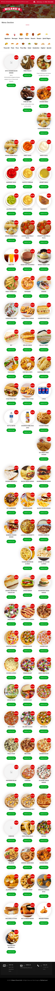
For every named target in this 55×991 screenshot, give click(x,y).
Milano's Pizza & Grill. (16, 980)
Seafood (43, 48)
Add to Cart (11, 85)
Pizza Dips (23, 48)
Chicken (27, 38)
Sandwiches (36, 48)
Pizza (17, 48)
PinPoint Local (44, 980)
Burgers (21, 38)
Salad (29, 48)
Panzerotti (6, 48)
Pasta (12, 48)
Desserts (33, 38)
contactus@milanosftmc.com (26, 967)
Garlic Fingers (47, 38)
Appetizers (7, 38)
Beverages (14, 38)
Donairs (39, 38)
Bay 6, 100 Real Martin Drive (11, 969)
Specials (49, 48)
